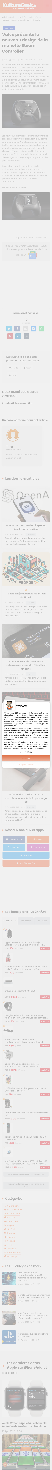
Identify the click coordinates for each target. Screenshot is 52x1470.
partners (22, 713)
